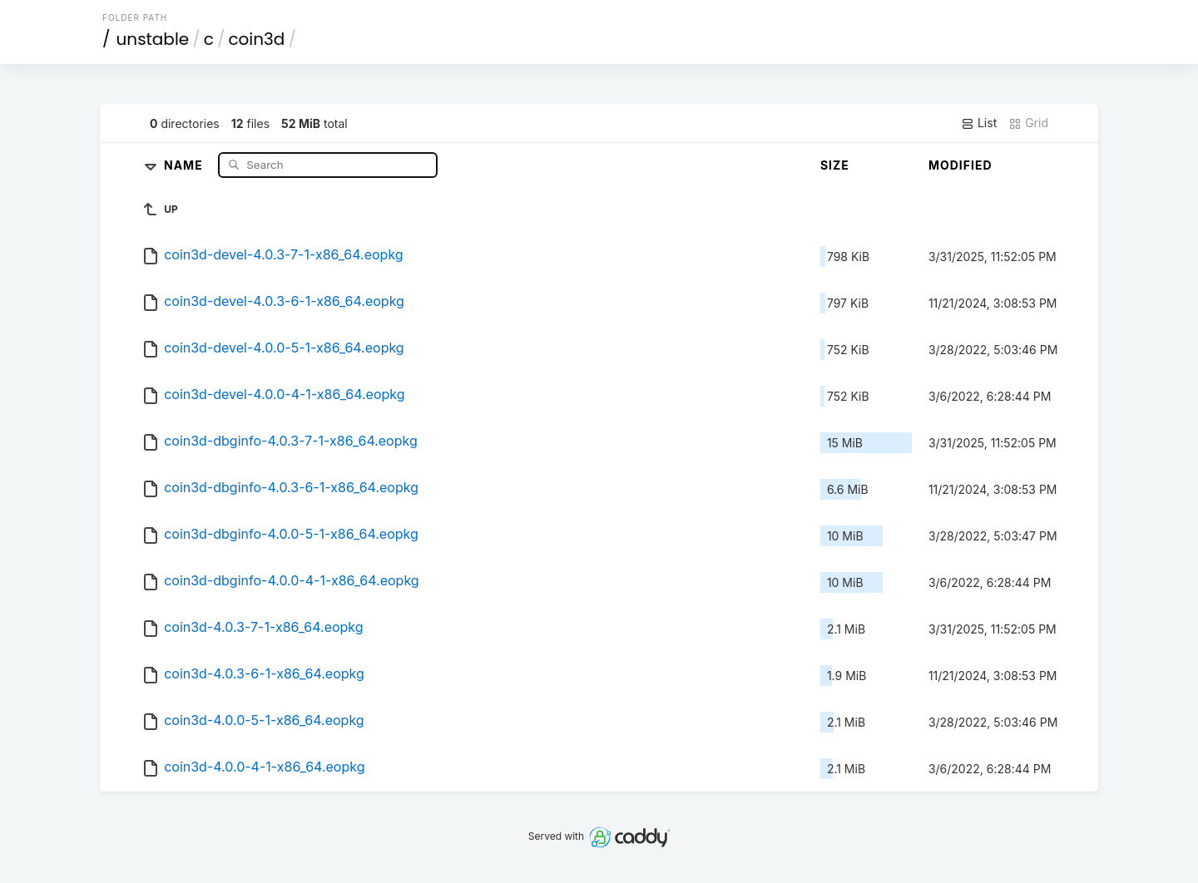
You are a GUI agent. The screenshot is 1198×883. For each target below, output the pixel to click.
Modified (960, 165)
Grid (1028, 123)
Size (834, 165)
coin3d (256, 39)
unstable (153, 39)
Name (185, 164)
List (979, 123)
